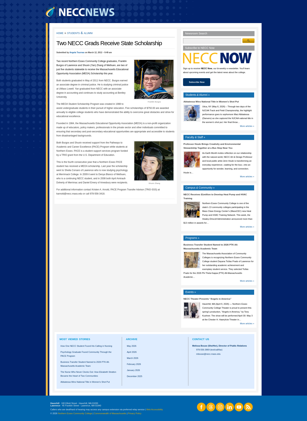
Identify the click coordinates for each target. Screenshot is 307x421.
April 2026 (132, 352)
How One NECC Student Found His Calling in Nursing (86, 346)
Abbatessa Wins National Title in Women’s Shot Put (211, 101)
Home (59, 33)
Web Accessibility (154, 409)
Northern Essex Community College (75, 413)
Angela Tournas (77, 52)
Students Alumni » (197, 94)
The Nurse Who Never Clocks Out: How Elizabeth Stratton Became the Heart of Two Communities (88, 374)
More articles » (247, 126)
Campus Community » (200, 187)
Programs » (192, 237)
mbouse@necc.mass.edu (208, 354)
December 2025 (134, 376)
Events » (190, 292)
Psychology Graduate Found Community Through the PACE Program (85, 354)
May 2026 (131, 346)
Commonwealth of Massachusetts (110, 413)
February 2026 (134, 364)
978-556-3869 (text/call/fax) (209, 349)
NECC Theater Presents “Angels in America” (207, 299)
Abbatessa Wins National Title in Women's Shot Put (85, 382)
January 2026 (133, 370)
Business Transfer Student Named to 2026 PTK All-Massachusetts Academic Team (84, 364)
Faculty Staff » (195, 137)
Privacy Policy (134, 413)
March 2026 (132, 358)
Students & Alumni (80, 33)
